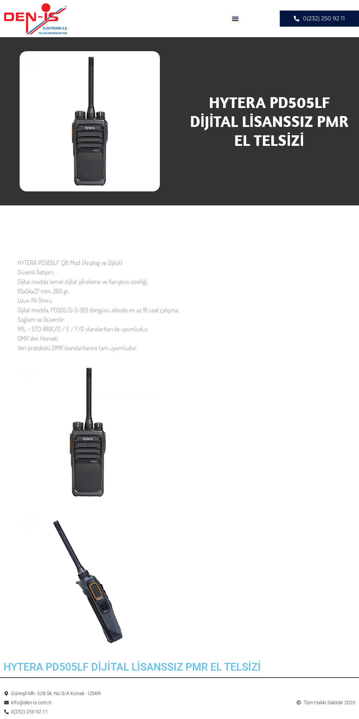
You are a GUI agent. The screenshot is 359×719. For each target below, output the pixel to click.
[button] (235, 18)
